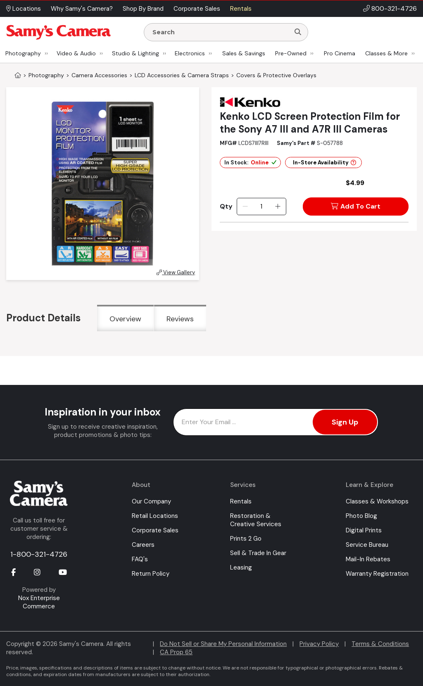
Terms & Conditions (380, 644)
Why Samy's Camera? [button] (82, 9)
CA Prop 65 (176, 652)
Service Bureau (367, 545)
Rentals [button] (241, 9)
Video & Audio (76, 53)
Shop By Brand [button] (143, 9)
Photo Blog (361, 516)
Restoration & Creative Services (255, 520)
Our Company (151, 501)
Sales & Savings (243, 53)
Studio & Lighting (135, 53)
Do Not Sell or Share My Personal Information (223, 644)
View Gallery (176, 272)
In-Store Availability (324, 162)
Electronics (190, 53)
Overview (125, 319)
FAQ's (140, 559)
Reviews (180, 319)
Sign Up (345, 422)
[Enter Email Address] (275, 422)
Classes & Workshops (377, 501)
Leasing (241, 567)
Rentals (241, 501)
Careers (143, 545)
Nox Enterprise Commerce (39, 602)
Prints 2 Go (245, 538)
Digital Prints (364, 530)
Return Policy (150, 574)
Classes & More (386, 53)
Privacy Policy (319, 644)
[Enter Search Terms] (220, 32)
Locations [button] (23, 9)
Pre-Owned (291, 53)
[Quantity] (261, 206)
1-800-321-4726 (38, 554)
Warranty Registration (377, 574)
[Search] (298, 32)
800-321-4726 (394, 8)
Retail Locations (155, 516)
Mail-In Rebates (368, 559)
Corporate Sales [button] (196, 9)
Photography (23, 53)
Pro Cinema (339, 53)
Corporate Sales (155, 530)
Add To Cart (355, 206)
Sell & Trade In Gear (258, 553)
